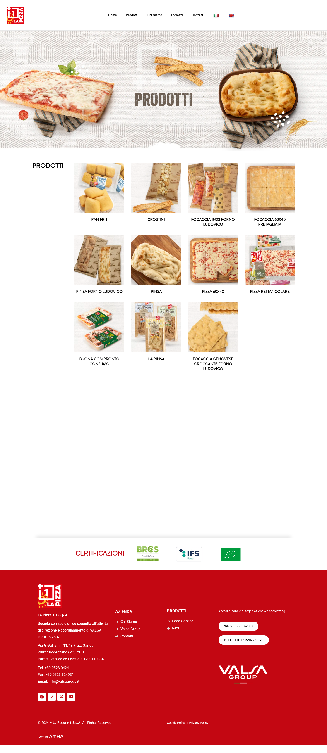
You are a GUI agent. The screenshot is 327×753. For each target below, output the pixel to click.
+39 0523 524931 (60, 682)
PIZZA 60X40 (213, 292)
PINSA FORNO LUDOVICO (99, 295)
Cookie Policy (176, 730)
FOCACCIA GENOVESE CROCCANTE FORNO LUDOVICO (213, 371)
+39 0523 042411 (59, 676)
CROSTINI (156, 219)
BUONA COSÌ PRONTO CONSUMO (99, 368)
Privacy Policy (198, 730)
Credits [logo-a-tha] (43, 745)
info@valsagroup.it (63, 689)
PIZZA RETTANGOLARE (269, 292)
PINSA (156, 292)
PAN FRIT (99, 219)
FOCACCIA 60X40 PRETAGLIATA (270, 222)
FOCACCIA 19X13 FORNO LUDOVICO (213, 222)
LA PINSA (156, 365)
